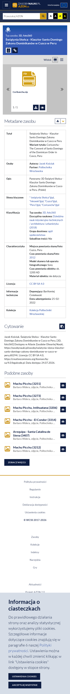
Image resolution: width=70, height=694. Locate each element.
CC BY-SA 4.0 (36, 283)
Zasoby (35, 536)
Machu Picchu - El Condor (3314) (34, 419)
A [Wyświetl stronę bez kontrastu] (51, 16)
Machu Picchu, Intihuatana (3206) (35, 407)
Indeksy (35, 552)
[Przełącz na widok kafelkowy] (55, 59)
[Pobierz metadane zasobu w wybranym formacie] (60, 121)
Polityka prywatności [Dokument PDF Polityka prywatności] (35, 481)
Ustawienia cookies (35, 512)
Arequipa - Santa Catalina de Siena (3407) (31, 433)
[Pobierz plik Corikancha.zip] (36, 107)
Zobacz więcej (17, 462)
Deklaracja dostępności (35, 504)
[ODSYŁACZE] (15, 50)
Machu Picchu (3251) (27, 383)
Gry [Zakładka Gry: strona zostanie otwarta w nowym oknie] (35, 567)
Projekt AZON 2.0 (35, 592)
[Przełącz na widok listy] (61, 59)
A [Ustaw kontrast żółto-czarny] (60, 16)
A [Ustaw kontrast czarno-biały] (55, 16)
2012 (32, 257)
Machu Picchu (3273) (27, 395)
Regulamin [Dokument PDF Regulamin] (35, 489)
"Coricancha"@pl (50, 204)
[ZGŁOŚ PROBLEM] (8, 50)
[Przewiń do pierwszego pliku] (8, 89)
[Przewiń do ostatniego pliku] (62, 89)
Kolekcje (35, 544)
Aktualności (35, 584)
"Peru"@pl (34, 204)
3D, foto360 (49, 212)
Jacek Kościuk (46, 163)
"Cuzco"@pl (51, 201)
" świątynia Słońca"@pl (41, 197)
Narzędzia (35, 559)
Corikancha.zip (20, 92)
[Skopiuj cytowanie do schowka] (62, 326)
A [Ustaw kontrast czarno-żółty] (65, 16)
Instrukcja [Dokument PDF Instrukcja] (35, 497)
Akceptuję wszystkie (25, 685)
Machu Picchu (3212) (27, 447)
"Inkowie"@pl (36, 201)
